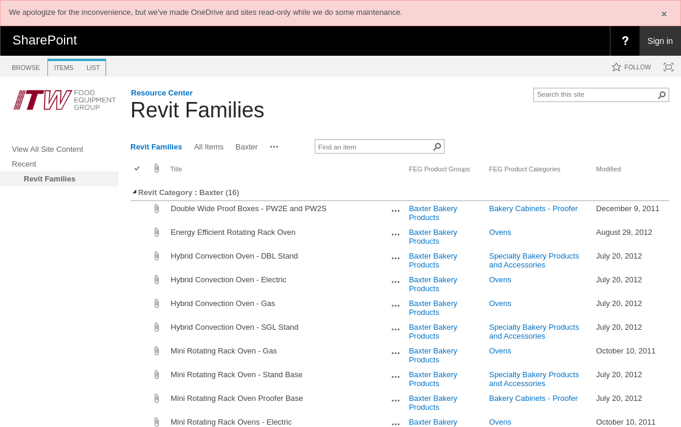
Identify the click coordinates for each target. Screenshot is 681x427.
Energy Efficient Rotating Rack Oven (233, 232)
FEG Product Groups (439, 169)
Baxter (211, 192)
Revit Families (197, 110)
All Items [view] (208, 146)
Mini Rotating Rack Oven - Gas (224, 350)
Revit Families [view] (156, 146)
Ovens (500, 232)
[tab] (25, 65)
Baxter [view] (246, 146)
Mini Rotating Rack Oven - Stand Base (237, 374)
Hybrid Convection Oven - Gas (223, 303)
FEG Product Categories (524, 169)
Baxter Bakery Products (433, 213)
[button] (662, 94)
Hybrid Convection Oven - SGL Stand (235, 327)
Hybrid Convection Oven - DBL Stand (234, 255)
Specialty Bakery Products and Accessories (534, 260)
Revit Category (162, 192)
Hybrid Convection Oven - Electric (228, 279)
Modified (608, 169)
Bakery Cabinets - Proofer (533, 208)
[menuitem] (625, 41)
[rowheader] (139, 213)
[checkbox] (137, 169)
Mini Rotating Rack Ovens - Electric (231, 422)
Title (176, 169)
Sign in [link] (660, 41)
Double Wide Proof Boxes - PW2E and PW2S (249, 208)
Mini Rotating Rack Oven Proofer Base (237, 398)
